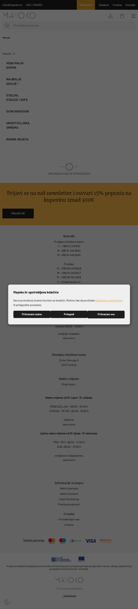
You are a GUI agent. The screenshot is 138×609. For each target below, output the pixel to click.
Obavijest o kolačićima (109, 300)
